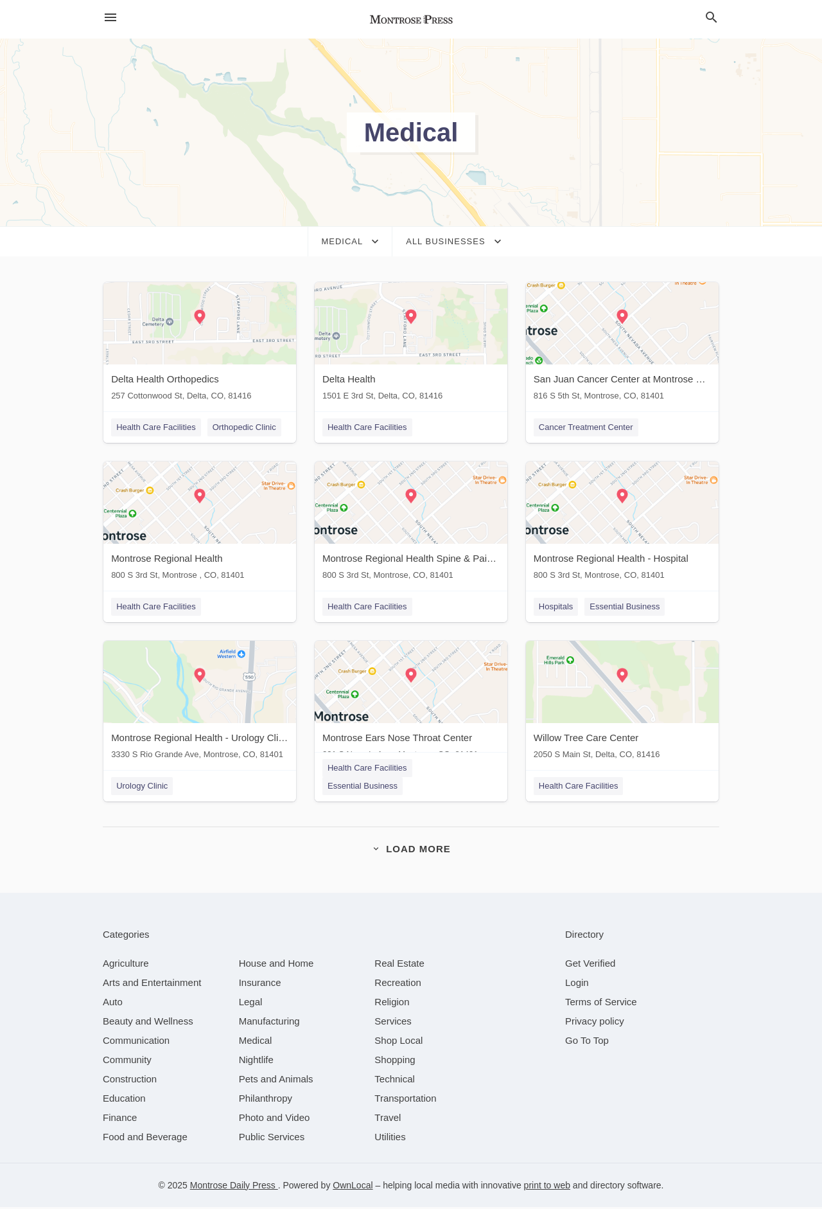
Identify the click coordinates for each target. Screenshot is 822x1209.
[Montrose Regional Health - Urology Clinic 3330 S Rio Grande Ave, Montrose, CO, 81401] (199, 704)
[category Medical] (255, 1042)
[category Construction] (130, 1080)
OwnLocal (352, 1187)
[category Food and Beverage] (145, 1138)
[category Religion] (391, 1003)
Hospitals (556, 607)
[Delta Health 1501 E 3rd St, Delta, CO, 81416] (411, 344)
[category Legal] (251, 1003)
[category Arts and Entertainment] (152, 984)
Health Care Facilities (155, 427)
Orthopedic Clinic (243, 427)
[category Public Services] (272, 1138)
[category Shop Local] (398, 1042)
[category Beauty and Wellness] (148, 1022)
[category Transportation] (405, 1100)
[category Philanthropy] (265, 1100)
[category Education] (124, 1100)
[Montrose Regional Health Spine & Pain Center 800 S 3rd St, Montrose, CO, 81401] (411, 524)
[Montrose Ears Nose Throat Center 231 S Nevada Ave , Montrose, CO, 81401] (411, 704)
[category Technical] (394, 1080)
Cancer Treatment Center (586, 427)
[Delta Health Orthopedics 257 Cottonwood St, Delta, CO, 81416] (199, 344)
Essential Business (625, 607)
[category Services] (393, 1022)
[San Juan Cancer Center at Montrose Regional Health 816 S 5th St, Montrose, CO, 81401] (623, 344)
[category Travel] (387, 1119)
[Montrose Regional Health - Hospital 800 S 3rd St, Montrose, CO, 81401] (623, 524)
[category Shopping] (394, 1061)
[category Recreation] (397, 984)
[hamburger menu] (110, 18)
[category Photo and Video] (274, 1119)
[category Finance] (120, 1119)
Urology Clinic (141, 787)
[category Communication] (136, 1042)
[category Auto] (113, 1003)
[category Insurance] (260, 984)
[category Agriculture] (126, 965)
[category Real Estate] (399, 965)
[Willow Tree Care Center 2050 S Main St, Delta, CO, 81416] (623, 704)
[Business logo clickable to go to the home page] (411, 19)
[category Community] (127, 1061)
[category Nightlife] (256, 1061)
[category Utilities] (389, 1138)
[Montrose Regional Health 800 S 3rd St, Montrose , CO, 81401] (199, 524)
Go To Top (587, 1042)
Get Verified (590, 965)
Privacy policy (594, 1022)
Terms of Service (601, 1003)
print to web (547, 1187)
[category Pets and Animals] (276, 1080)
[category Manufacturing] (269, 1022)
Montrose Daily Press (234, 1187)
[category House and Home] (276, 965)
